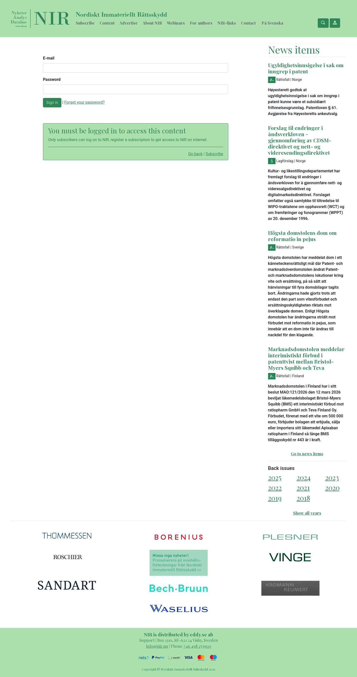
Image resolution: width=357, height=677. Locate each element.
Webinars (176, 23)
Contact (248, 23)
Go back (195, 154)
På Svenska (272, 23)
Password (52, 79)
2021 (303, 487)
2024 (304, 477)
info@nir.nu (157, 646)
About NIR (152, 23)
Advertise (128, 23)
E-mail (48, 58)
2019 (274, 497)
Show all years (307, 513)
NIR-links (226, 23)
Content (107, 23)
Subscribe (85, 23)
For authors (201, 23)
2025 (274, 477)
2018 (303, 497)
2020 (332, 487)
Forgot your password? (84, 102)
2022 (275, 487)
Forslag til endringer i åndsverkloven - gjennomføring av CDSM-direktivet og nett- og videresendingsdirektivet (299, 140)
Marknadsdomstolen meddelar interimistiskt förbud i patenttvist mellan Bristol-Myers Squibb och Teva (306, 358)
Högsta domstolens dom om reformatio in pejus (302, 235)
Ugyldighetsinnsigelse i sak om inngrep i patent (306, 68)
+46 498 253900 (197, 646)
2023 (332, 477)
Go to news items (307, 453)
